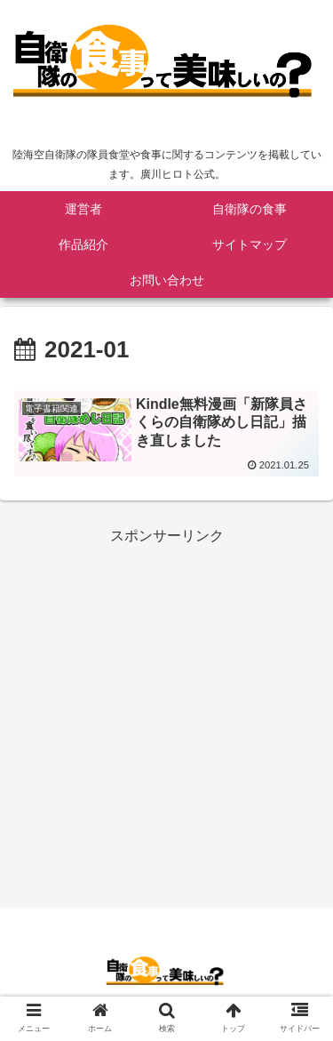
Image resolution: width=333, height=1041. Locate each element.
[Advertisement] (166, 715)
